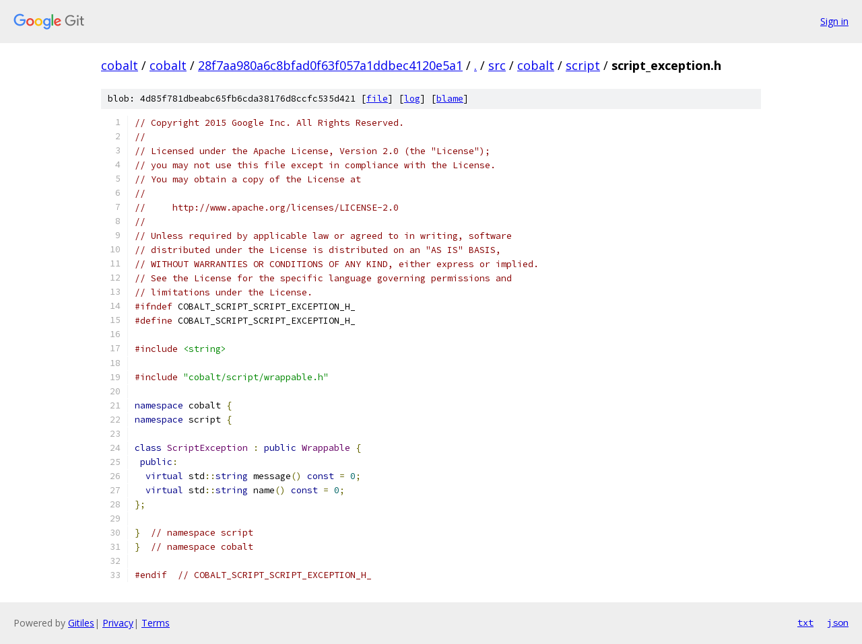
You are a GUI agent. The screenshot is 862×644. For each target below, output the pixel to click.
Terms (155, 622)
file (377, 98)
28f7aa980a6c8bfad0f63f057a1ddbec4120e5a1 (330, 65)
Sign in (834, 21)
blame (449, 98)
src (497, 65)
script (583, 65)
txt (805, 622)
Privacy (117, 622)
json (838, 622)
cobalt (119, 65)
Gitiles (81, 622)
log (412, 98)
